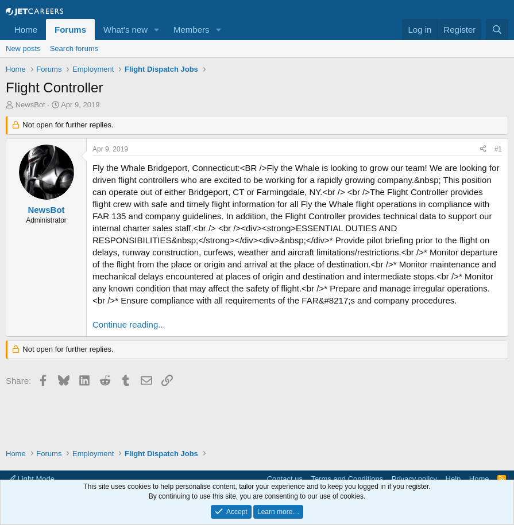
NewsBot (30, 104)
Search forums (74, 48)
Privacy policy (414, 479)
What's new (125, 29)
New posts (23, 48)
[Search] (497, 29)
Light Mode (31, 479)
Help (453, 479)
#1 (498, 149)
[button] (157, 29)
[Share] (483, 149)
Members (191, 29)
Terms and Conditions (347, 479)
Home (25, 29)
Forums (70, 29)
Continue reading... (128, 324)
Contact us (285, 479)
